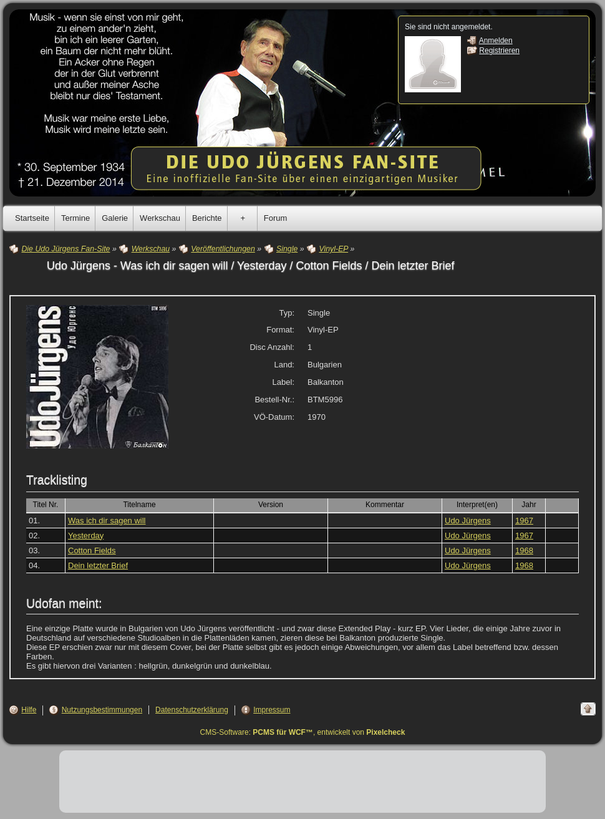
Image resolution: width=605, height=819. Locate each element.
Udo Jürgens (468, 520)
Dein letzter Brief (98, 565)
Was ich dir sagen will (107, 520)
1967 (524, 520)
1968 (524, 550)
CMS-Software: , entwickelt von (302, 732)
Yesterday (86, 535)
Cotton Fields (92, 550)
